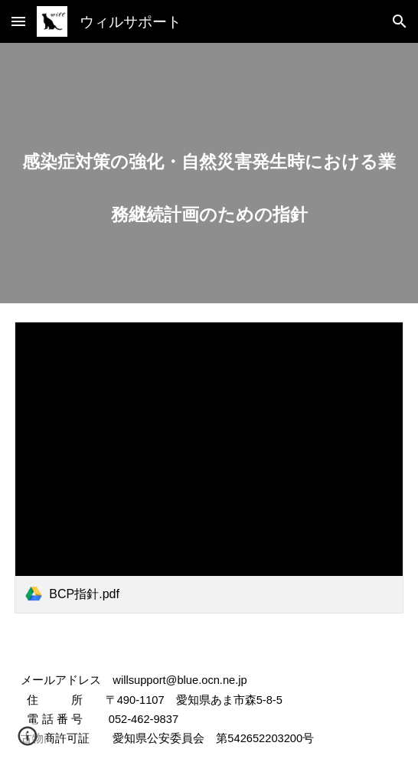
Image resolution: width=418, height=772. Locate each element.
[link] (209, 467)
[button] (18, 21)
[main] (209, 173)
